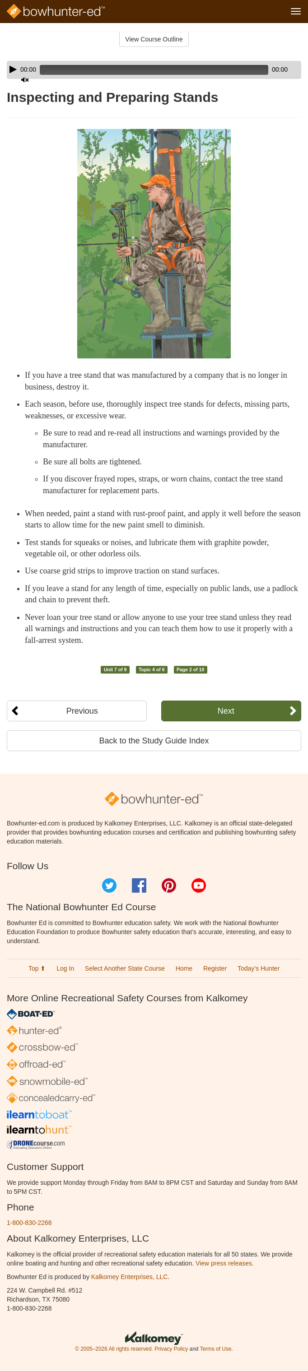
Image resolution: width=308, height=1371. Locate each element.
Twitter (109, 885)
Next (226, 710)
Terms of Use (215, 1349)
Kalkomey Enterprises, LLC (129, 1276)
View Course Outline (153, 39)
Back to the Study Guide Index (154, 740)
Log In (65, 968)
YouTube (198, 885)
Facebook (139, 885)
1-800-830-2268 (29, 1222)
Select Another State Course (125, 968)
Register (215, 968)
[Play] (13, 69)
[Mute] (24, 79)
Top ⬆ (37, 968)
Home (184, 968)
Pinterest (169, 885)
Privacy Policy (171, 1349)
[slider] (154, 70)
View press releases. (225, 1263)
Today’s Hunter (259, 968)
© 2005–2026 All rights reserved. (114, 1349)
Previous (82, 710)
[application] (154, 70)
